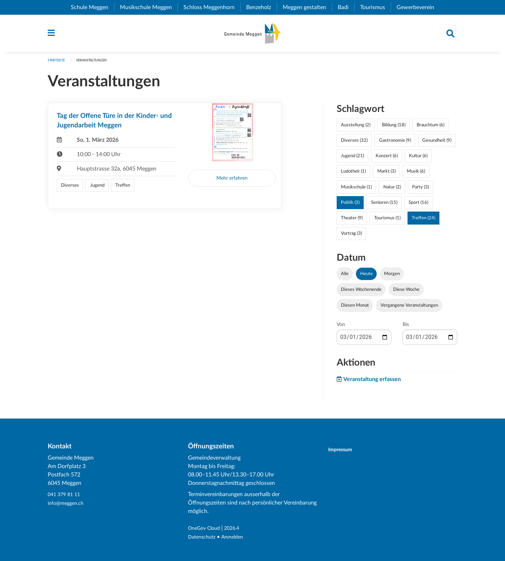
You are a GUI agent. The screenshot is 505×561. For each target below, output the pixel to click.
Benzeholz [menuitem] (261, 7)
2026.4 (237, 529)
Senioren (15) (384, 205)
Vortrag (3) (351, 237)
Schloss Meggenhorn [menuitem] (211, 7)
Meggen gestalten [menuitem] (307, 7)
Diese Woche (406, 293)
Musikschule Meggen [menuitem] (148, 7)
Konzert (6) (387, 159)
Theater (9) (352, 221)
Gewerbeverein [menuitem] (418, 7)
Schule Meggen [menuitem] (92, 7)
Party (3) (420, 190)
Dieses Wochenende (361, 293)
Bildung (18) (393, 128)
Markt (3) (386, 175)
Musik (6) (416, 175)
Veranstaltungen (96, 64)
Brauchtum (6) (430, 128)
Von (341, 328)
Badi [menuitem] (346, 7)
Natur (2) (392, 190)
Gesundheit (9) (436, 144)
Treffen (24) (423, 221)
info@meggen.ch (68, 503)
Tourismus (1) (387, 221)
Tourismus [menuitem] (375, 7)
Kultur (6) (418, 159)
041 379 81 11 (65, 495)
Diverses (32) (354, 144)
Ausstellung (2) (355, 128)
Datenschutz (203, 537)
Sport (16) (418, 205)
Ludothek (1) (353, 175)
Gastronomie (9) (395, 144)
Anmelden (237, 537)
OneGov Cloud (206, 529)
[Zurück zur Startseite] (252, 35)
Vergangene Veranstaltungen (409, 309)
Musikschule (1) (356, 190)
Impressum (344, 450)
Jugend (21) (352, 159)
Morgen (392, 277)
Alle (345, 277)
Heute (366, 277)
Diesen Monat (355, 309)
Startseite (58, 64)
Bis (406, 328)
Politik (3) (350, 205)
